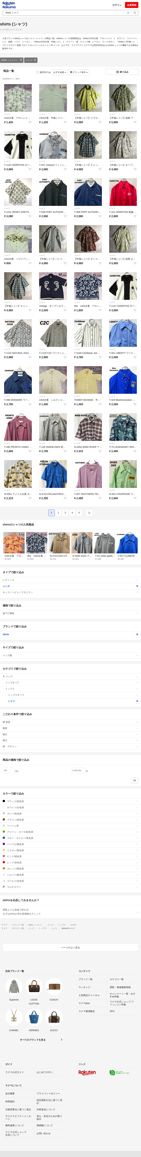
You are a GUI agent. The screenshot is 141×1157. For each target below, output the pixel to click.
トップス (71, 688)
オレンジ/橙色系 (70, 868)
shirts (70, 634)
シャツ (30, 60)
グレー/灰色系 (70, 813)
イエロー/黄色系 (70, 850)
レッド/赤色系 (70, 862)
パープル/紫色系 (70, 844)
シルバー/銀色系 (70, 874)
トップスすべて (73, 695)
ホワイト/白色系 (70, 807)
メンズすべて (71, 682)
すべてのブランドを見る (33, 1039)
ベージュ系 (70, 825)
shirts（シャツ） (11, 60)
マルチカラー (70, 886)
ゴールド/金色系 (70, 880)
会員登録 (131, 5)
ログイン (117, 5)
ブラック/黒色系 (70, 801)
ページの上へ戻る (70, 947)
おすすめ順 (59, 72)
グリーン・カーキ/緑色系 (70, 831)
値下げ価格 (70, 613)
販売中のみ (44, 72)
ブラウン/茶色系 (70, 819)
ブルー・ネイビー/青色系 (70, 838)
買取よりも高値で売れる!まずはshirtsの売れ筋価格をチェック (70, 911)
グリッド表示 (79, 72)
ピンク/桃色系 (70, 856)
